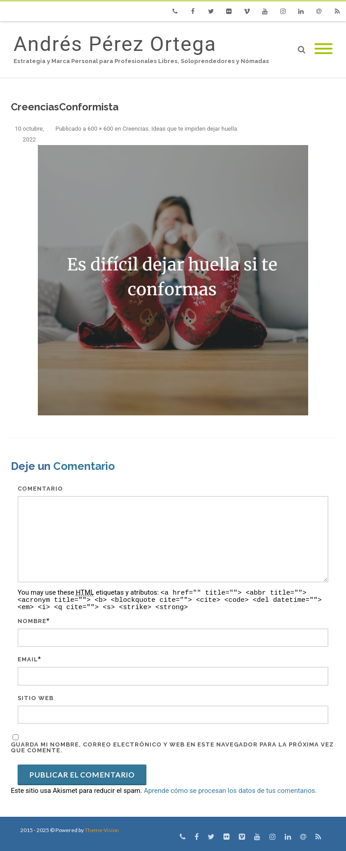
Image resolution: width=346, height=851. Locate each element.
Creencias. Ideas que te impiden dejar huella (180, 128)
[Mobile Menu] (323, 49)
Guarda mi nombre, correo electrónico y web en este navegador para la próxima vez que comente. (172, 747)
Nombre (32, 621)
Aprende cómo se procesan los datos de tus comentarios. (230, 791)
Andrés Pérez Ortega (115, 44)
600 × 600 (100, 128)
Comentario (40, 488)
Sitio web (36, 698)
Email (28, 659)
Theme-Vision (102, 830)
